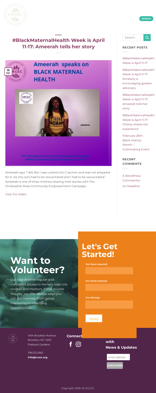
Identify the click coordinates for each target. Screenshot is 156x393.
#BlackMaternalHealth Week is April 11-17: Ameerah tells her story (138, 101)
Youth (100, 12)
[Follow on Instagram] (78, 345)
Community (122, 12)
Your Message (109, 304)
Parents (81, 12)
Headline (133, 186)
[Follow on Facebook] (70, 345)
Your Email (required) (109, 287)
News (58, 35)
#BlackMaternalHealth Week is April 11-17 (138, 61)
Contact (144, 12)
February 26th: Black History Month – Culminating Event (136, 142)
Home (47, 12)
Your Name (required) (109, 270)
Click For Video (15, 194)
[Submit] (147, 37)
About (63, 12)
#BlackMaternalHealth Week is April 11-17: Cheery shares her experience (138, 122)
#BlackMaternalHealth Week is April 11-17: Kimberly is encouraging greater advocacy (138, 79)
